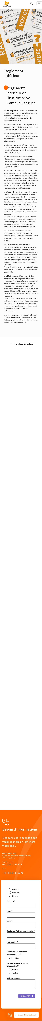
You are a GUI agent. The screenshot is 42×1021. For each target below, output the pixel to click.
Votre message (13, 978)
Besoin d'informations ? (27, 1015)
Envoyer (25, 996)
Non (17, 958)
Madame (15, 889)
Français (15, 969)
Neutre (15, 896)
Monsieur (15, 893)
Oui (10, 958)
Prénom (10, 901)
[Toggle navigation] (39, 3)
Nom (9, 911)
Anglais (15, 973)
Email (9, 921)
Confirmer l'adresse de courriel (20, 931)
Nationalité (12, 942)
